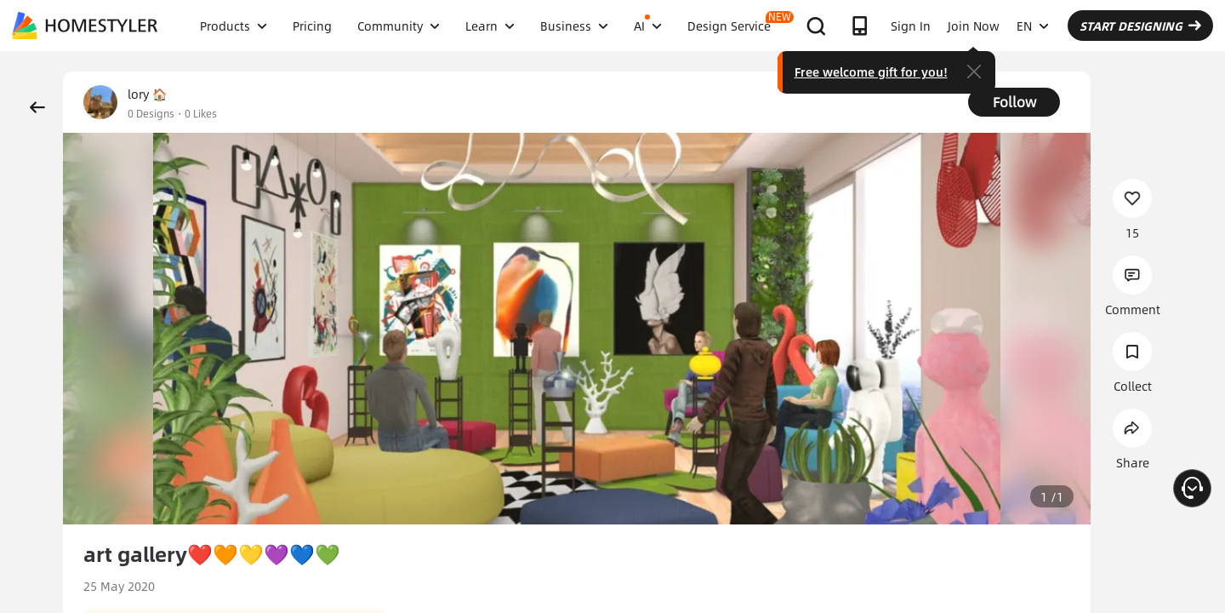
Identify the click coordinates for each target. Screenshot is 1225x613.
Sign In (911, 25)
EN (1033, 25)
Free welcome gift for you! (871, 71)
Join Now (974, 25)
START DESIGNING (1140, 25)
